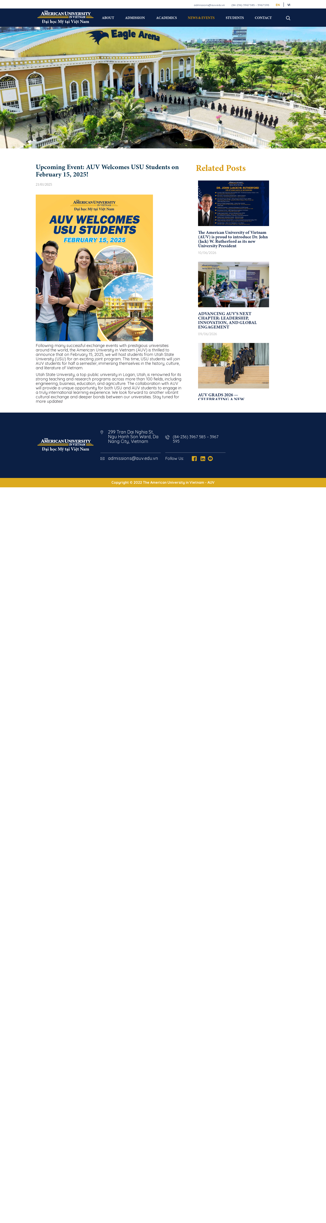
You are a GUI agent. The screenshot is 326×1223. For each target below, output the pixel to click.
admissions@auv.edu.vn (209, 5)
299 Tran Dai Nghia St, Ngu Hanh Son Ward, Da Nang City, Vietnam (133, 436)
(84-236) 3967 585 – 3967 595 (250, 5)
